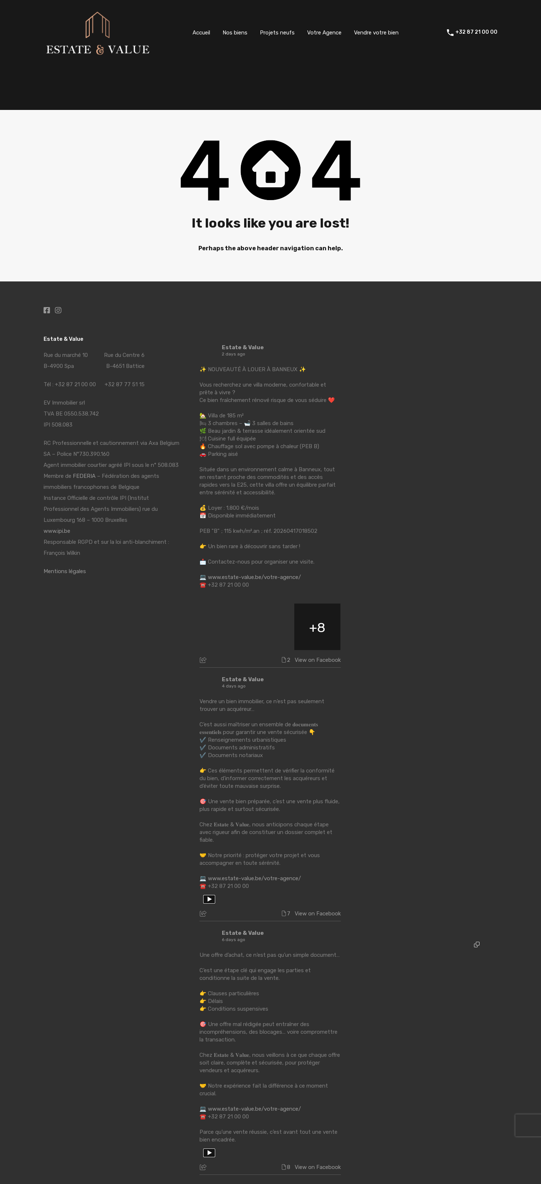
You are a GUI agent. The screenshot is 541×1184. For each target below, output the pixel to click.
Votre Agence (324, 32)
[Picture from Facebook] (223, 627)
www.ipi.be (57, 531)
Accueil (201, 32)
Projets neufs (277, 32)
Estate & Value (243, 347)
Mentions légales (65, 571)
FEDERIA (84, 476)
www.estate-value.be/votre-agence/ (254, 577)
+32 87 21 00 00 (476, 32)
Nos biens (235, 32)
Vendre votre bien (376, 32)
